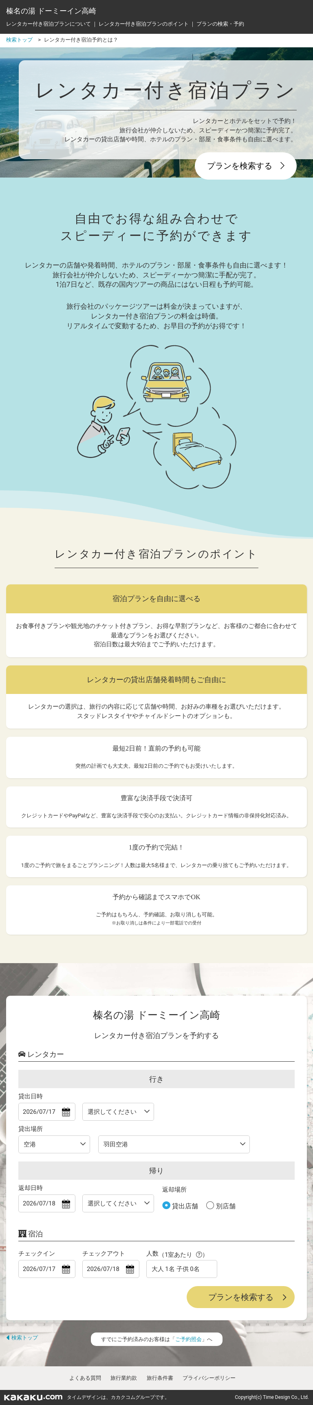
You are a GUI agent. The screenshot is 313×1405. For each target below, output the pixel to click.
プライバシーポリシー (209, 1378)
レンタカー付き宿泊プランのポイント (144, 24)
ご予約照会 (188, 1339)
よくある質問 (85, 1378)
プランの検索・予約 (220, 24)
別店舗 (225, 1206)
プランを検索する (245, 165)
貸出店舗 (184, 1206)
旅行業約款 (123, 1378)
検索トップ (22, 1338)
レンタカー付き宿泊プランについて (48, 24)
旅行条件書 (160, 1378)
